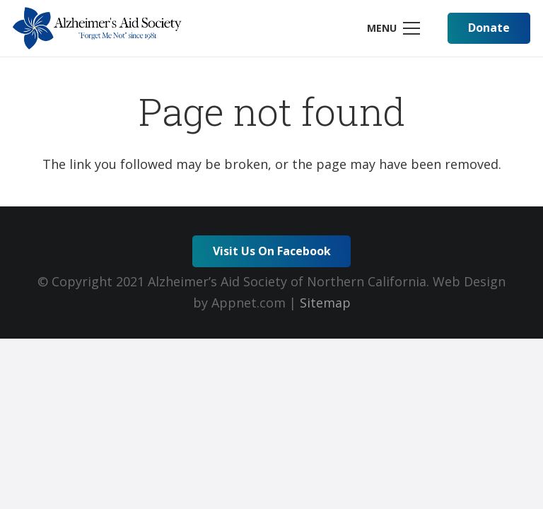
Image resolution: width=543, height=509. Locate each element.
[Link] (97, 28)
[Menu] (393, 28)
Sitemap (325, 302)
